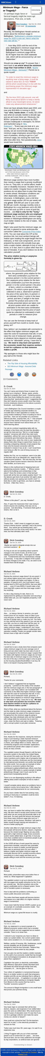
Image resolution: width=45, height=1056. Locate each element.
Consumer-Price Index (31, 231)
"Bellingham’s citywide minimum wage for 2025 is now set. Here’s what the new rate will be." (22, 38)
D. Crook (8, 386)
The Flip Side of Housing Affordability (22, 363)
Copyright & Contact (29, 1052)
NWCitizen (6, 2)
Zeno (39, 140)
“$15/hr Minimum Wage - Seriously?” (21, 69)
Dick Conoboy (21, 24)
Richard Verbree (12, 571)
